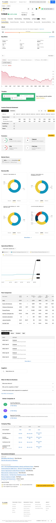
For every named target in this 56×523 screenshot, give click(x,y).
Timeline (14, 504)
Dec (39, 447)
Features (47, 504)
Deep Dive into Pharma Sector (8, 478)
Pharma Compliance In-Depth (8, 476)
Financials (10, 18)
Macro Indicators (27, 514)
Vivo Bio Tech (5, 323)
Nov (31, 447)
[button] (4, 296)
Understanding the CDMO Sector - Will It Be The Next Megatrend (16, 468)
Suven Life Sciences (7, 303)
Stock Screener (27, 510)
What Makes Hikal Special (7, 458)
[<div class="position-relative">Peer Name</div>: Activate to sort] (9, 296)
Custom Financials (14, 22)
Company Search (27, 506)
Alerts (13, 510)
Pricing (47, 508)
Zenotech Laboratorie (7, 316)
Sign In (53, 2)
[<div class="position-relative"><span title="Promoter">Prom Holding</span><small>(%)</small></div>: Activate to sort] (39, 296)
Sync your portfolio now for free (45, 485)
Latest (14, 200)
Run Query (14, 405)
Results (13, 512)
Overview (3, 18)
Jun (21, 447)
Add (7, 62)
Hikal (3, 300)
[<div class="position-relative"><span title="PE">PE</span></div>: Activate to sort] (27, 296)
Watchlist (14, 508)
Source (9, 200)
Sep (41, 446)
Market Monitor (27, 512)
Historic (19, 200)
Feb (19, 447)
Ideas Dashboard (27, 504)
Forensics (22, 22)
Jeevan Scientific (6, 320)
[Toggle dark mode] (49, 2)
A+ (41, 110)
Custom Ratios (5, 22)
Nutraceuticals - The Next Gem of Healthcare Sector (14, 474)
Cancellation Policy (39, 508)
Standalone (12, 110)
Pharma (43, 18)
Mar (27, 447)
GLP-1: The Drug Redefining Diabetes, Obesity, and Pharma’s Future (17, 466)
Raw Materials (26, 515)
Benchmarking (18, 18)
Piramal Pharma (6, 310)
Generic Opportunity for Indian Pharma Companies (13, 470)
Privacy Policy (38, 504)
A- (39, 110)
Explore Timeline (40, 98)
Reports (35, 18)
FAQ (47, 510)
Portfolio (14, 506)
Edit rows (51, 110)
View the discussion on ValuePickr (9, 460)
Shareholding (27, 18)
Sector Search (26, 508)
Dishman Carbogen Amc (8, 313)
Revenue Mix (37, 22)
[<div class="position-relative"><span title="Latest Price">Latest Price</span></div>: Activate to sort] (20, 296)
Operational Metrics (46, 22)
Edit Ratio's (52, 36)
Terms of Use (38, 506)
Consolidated (5, 110)
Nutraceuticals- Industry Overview (9, 472)
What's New (48, 506)
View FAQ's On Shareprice (7, 393)
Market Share (29, 22)
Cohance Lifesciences (7, 307)
